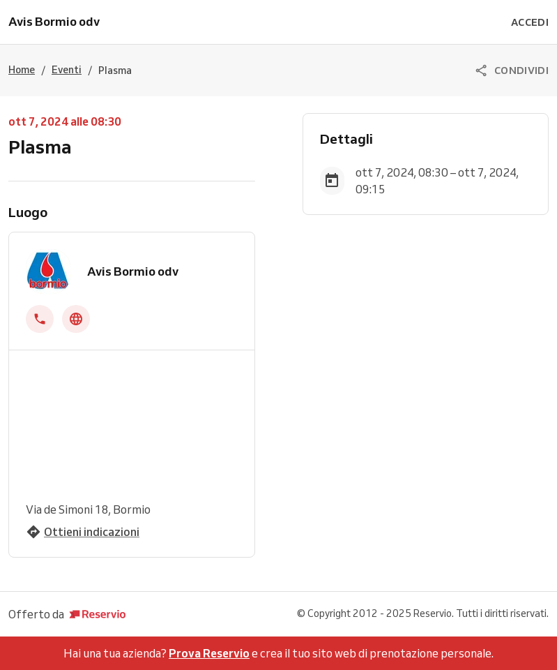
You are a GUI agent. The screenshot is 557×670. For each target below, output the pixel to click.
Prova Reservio (209, 653)
